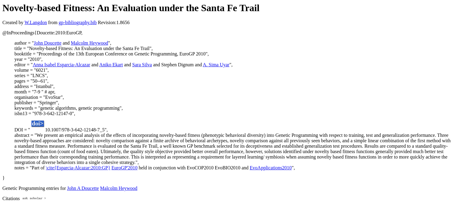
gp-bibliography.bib (78, 22)
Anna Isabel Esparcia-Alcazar (61, 64)
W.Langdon (35, 22)
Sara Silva (142, 64)
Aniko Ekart (111, 64)
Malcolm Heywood (89, 43)
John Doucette (47, 43)
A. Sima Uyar (216, 64)
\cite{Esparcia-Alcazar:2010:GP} (78, 167)
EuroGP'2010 (124, 167)
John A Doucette (83, 188)
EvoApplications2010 (271, 167)
